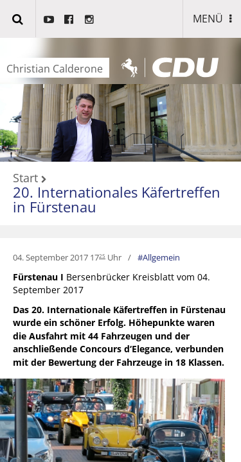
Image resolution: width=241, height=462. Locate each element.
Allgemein (161, 257)
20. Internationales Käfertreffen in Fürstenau (116, 199)
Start (25, 178)
